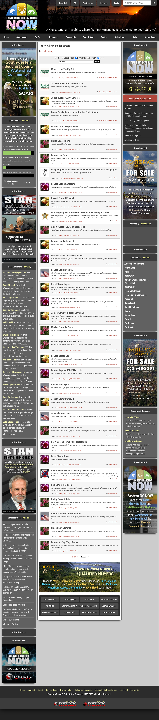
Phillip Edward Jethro (61, 499)
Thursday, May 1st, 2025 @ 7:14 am (68, 278)
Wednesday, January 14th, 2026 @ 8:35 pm (71, 178)
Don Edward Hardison (61, 484)
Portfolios (50, 606)
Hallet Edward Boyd (60, 140)
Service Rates (51, 690)
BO (75, 3)
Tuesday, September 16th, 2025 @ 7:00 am (70, 207)
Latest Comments (49, 612)
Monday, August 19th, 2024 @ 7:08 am (69, 493)
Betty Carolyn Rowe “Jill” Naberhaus (69, 441)
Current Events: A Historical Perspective (79, 606)
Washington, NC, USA (140, 236)
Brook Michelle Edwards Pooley (66, 427)
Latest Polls (69, 612)
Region (104, 37)
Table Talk (63, 3)
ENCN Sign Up (70, 599)
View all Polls (26, 183)
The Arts (128, 319)
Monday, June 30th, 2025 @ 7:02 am (69, 264)
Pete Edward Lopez (60, 284)
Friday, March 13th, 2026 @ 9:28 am (69, 121)
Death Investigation (132, 135)
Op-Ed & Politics (131, 307)
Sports (127, 311)
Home (6, 37)
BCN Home (89, 599)
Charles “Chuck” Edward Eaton (66, 513)
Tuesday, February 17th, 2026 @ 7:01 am (70, 135)
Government (21, 37)
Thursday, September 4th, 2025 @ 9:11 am (70, 221)
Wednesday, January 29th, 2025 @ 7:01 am (71, 379)
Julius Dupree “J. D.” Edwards (65, 97)
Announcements (112, 106)
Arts (135, 37)
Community (71, 37)
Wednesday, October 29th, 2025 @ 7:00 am (70, 192)
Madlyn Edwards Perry (62, 327)
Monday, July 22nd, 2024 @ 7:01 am (69, 522)
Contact (31, 690)
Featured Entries (89, 612)
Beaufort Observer (109, 599)
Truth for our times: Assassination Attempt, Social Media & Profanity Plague (17, 558)
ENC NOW (114, 221)
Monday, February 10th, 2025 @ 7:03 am (70, 350)
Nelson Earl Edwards (61, 527)
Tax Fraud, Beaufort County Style (67, 83)
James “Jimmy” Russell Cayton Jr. (68, 312)
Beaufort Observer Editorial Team (108, 77)
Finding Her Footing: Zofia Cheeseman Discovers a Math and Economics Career (138, 128)
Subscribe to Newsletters (106, 690)
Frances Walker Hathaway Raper (67, 255)
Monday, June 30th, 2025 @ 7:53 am (69, 250)
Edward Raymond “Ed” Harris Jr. (66, 341)
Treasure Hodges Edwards (63, 298)
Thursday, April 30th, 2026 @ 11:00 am (69, 78)
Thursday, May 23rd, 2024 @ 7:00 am (69, 536)
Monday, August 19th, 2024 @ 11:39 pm (70, 479)
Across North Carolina (134, 264)
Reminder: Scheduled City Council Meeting (138, 107)
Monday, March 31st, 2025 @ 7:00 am (69, 293)
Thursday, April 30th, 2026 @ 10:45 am (69, 92)
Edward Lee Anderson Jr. (63, 241)
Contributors (88, 3)
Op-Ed (37, 37)
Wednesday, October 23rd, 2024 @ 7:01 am (70, 407)
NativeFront (120, 37)
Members (104, 3)
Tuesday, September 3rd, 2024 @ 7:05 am (70, 450)
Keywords (135, 690)
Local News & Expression (135, 295)
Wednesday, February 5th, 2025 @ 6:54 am (70, 364)
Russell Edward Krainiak (62, 198)
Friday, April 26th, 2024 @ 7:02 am (68, 551)
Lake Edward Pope (60, 456)
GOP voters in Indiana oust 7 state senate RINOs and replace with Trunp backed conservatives (17, 612)
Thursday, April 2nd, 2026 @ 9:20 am (69, 106)
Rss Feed (124, 690)
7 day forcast (144, 223)
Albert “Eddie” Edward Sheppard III (68, 226)
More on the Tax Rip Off (62, 69)
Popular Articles (131, 430)
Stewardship (150, 37)
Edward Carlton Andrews (63, 183)
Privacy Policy (66, 690)
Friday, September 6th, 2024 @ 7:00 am (69, 436)
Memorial (128, 299)
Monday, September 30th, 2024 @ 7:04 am (70, 422)
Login (116, 3)
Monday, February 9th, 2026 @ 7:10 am (70, 149)
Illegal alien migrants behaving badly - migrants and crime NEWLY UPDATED (18, 538)
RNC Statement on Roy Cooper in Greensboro (17, 599)
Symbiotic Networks (133, 441)
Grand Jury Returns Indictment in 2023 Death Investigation (138, 114)
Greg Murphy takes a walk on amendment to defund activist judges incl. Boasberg (84, 171)
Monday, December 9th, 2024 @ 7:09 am (70, 393)
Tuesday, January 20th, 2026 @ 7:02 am (70, 164)
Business (53, 37)
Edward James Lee (60, 355)
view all (25, 120)
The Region (129, 323)
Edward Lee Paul (59, 155)
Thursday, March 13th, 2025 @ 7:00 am (70, 307)
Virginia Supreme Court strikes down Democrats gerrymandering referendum (17, 527)
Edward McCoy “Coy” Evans (64, 542)
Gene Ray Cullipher (11, 619)
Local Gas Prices (131, 417)
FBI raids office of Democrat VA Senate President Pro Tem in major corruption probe (18, 590)
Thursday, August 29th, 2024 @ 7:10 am (70, 465)
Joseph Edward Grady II (62, 398)
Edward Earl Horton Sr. (62, 269)
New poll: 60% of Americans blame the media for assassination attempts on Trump (17, 579)
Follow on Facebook (83, 690)
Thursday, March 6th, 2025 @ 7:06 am (69, 321)
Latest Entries (109, 612)
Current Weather (109, 606)
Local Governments (133, 291)
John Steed (114, 178)
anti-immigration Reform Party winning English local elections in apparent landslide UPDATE (17, 548)
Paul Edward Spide (60, 384)
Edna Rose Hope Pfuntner (14, 605)
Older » (75, 556)
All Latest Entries (10, 624)
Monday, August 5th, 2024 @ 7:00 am (69, 508)
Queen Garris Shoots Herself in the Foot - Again (74, 112)
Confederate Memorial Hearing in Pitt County (73, 470)
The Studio (129, 327)
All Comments (9, 434)
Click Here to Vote (11, 181)
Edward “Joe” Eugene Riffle (64, 126)
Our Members (50, 599)
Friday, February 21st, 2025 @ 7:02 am (69, 336)
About (40, 690)
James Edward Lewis (61, 413)
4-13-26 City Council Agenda (136, 120)
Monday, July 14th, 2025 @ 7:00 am (69, 235)
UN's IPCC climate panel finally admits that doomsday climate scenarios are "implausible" (16, 569)
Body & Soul (88, 37)
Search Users (46, 51)
